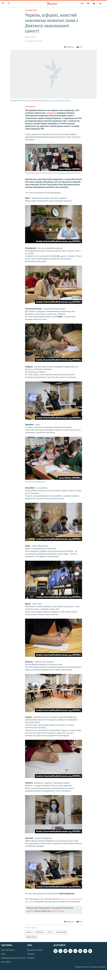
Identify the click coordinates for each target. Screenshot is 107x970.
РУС (82, 3)
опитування (51, 113)
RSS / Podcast (6, 962)
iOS (53, 911)
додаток (30, 911)
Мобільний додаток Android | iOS (13, 958)
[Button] (69, 47)
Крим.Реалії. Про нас (35, 950)
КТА (88, 3)
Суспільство (30, 11)
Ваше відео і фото (7, 950)
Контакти (31, 958)
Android (60, 911)
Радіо (3, 954)
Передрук (31, 954)
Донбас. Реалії (30, 37)
